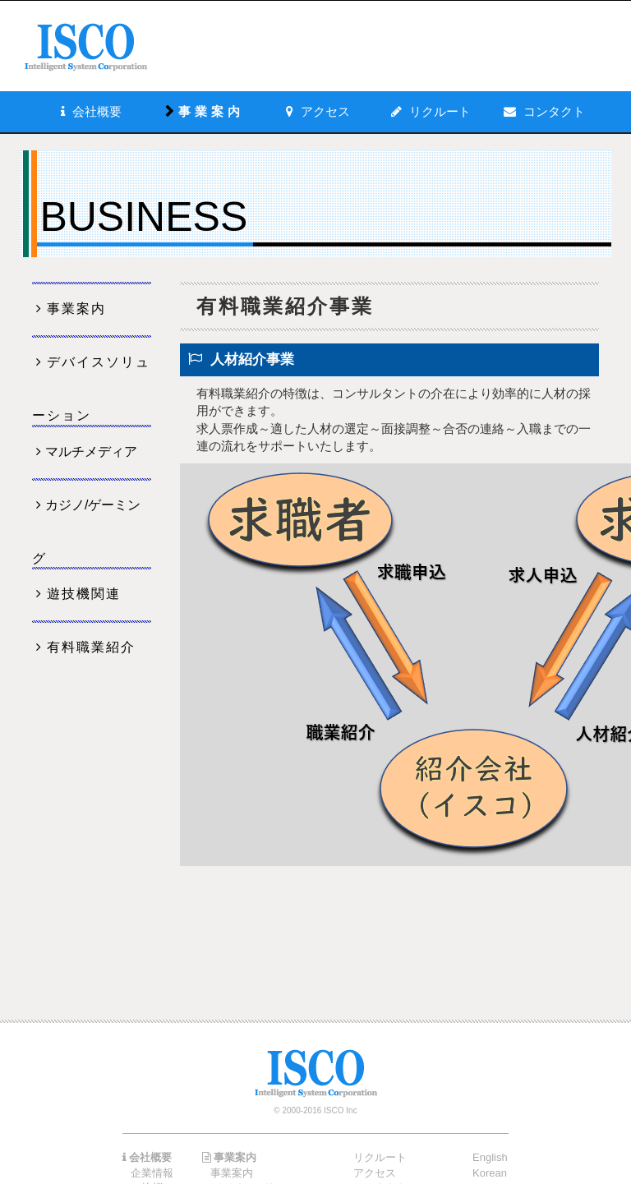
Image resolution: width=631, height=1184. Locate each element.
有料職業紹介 (91, 647)
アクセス (374, 1173)
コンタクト (554, 111)
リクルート (440, 111)
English (490, 1157)
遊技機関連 (84, 594)
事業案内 (76, 309)
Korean (489, 1173)
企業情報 (152, 1173)
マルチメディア (91, 451)
